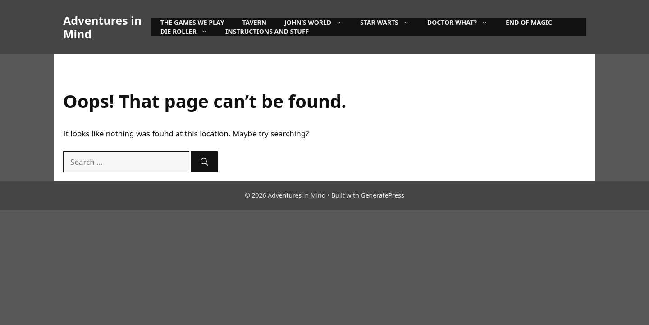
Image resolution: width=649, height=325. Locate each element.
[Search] (204, 162)
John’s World (317, 22)
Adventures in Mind (102, 27)
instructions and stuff (267, 31)
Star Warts (389, 22)
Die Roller (188, 31)
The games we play (192, 22)
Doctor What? (462, 22)
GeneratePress (382, 195)
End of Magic (529, 22)
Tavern (254, 22)
